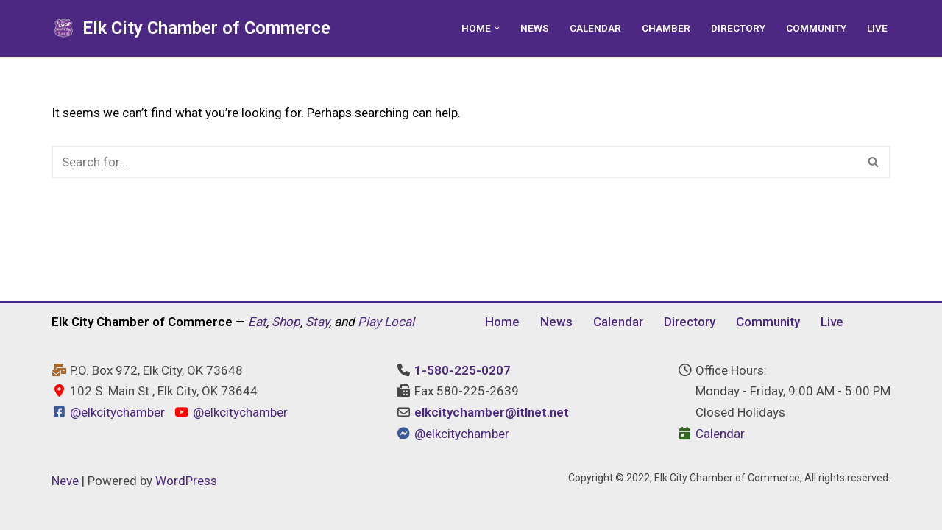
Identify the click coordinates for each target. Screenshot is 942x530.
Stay (317, 321)
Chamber (666, 28)
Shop (286, 321)
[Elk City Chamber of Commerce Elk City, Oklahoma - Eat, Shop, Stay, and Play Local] (191, 28)
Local (399, 321)
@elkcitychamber (117, 412)
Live (877, 28)
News (534, 28)
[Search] (454, 162)
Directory (738, 28)
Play (369, 321)
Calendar (595, 28)
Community (816, 28)
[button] (497, 28)
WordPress (186, 480)
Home (502, 321)
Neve (65, 480)
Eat (257, 321)
